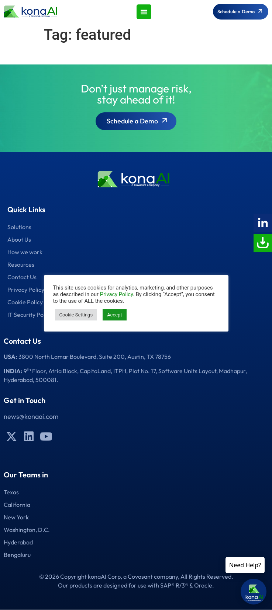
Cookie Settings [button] (76, 315)
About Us (19, 239)
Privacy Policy (116, 294)
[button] (144, 11)
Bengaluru (17, 554)
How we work (24, 252)
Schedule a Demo (138, 122)
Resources (20, 264)
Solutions (19, 227)
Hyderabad (18, 542)
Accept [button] (114, 315)
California (17, 504)
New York (16, 517)
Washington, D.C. (27, 529)
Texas (11, 492)
